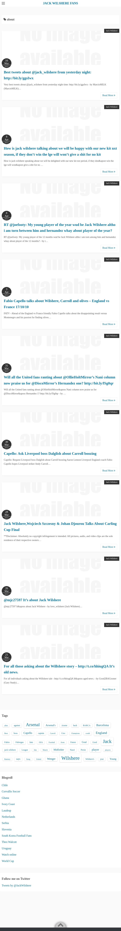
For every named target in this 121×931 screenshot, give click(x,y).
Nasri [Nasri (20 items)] (72, 749)
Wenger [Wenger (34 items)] (51, 758)
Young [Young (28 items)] (113, 759)
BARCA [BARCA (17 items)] (86, 725)
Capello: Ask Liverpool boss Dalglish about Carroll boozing (50, 453)
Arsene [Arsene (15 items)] (64, 725)
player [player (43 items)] (95, 749)
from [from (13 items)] (63, 742)
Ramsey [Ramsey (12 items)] (7, 759)
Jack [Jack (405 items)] (107, 741)
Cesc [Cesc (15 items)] (63, 733)
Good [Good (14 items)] (95, 742)
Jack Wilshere (112, 30)
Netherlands (8, 816)
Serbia (5, 823)
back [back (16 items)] (75, 725)
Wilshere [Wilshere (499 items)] (70, 758)
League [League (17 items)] (25, 750)
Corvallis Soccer (11, 791)
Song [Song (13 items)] (28, 759)
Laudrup (6, 810)
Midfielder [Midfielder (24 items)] (58, 749)
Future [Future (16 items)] (73, 742)
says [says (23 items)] (18, 759)
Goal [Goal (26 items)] (84, 742)
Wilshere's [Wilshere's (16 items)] (89, 759)
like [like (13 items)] (35, 750)
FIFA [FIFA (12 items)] (41, 742)
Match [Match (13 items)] (45, 750)
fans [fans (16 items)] (31, 742)
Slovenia (6, 829)
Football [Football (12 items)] (52, 742)
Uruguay (6, 848)
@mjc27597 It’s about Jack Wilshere (32, 600)
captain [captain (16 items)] (41, 733)
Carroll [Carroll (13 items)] (53, 733)
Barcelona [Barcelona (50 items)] (102, 725)
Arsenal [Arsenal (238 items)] (33, 724)
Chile (5, 785)
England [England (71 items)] (101, 733)
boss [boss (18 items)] (16, 733)
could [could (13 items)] (88, 733)
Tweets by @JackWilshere (16, 885)
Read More (108, 95)
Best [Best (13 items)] (6, 733)
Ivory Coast (8, 804)
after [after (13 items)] (6, 725)
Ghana (5, 797)
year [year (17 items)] (102, 759)
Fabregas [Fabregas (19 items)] (19, 742)
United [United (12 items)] (38, 759)
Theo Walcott (9, 841)
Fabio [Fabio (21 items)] (7, 742)
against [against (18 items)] (17, 725)
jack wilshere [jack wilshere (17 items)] (10, 750)
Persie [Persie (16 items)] (83, 750)
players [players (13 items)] (108, 750)
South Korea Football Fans (17, 835)
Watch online (9, 854)
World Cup (8, 861)
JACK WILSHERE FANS (60, 3)
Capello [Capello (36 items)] (27, 732)
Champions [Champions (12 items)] (75, 733)
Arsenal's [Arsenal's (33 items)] (51, 725)
